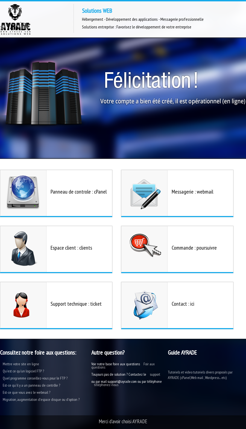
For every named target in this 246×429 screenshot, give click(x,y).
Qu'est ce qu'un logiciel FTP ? (23, 371)
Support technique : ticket (76, 303)
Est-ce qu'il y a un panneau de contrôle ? (31, 385)
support (155, 374)
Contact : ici (183, 303)
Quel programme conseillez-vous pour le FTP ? (35, 378)
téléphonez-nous (106, 384)
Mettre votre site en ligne (21, 363)
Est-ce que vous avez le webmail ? (26, 392)
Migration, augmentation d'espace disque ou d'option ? (41, 399)
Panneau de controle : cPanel (79, 191)
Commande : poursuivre (194, 247)
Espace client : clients (71, 247)
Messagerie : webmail (192, 191)
